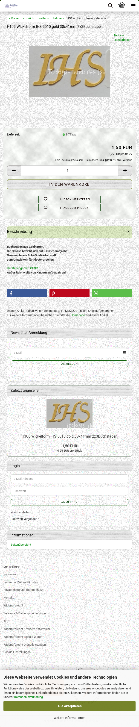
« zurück (28, 18)
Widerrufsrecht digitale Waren (22, 637)
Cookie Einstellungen (17, 652)
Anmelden (69, 363)
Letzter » (58, 18)
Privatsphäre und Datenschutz (23, 590)
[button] (14, 170)
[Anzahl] (69, 170)
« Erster (14, 18)
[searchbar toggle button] (110, 6)
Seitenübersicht (21, 544)
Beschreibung (19, 231)
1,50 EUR (69, 446)
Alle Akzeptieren (70, 706)
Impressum (10, 574)
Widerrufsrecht (13, 605)
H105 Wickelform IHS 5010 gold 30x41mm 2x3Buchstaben (69, 436)
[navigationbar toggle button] (133, 6)
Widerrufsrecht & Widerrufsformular (26, 629)
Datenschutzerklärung (28, 697)
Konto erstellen (20, 512)
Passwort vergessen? (25, 519)
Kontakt (8, 597)
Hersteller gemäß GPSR (22, 268)
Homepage (78, 315)
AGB (6, 621)
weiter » (43, 18)
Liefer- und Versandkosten (20, 582)
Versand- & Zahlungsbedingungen (25, 613)
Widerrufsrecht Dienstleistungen (24, 644)
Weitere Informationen (69, 718)
